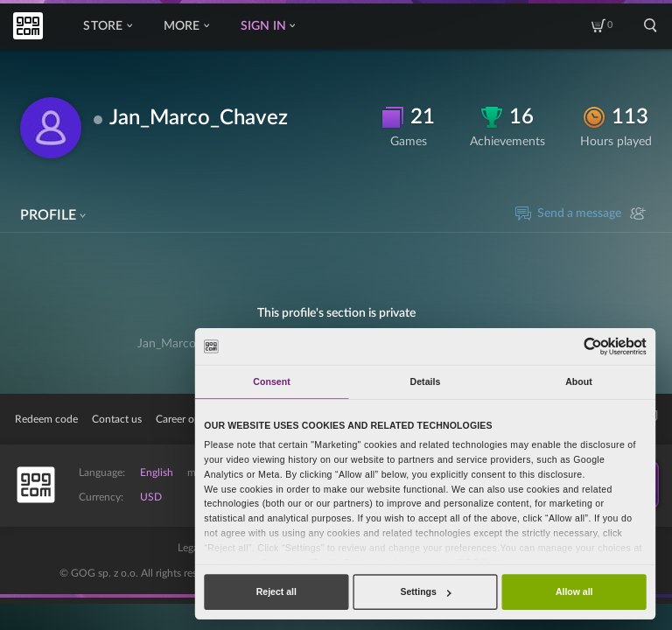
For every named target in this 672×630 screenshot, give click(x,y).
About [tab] (578, 381)
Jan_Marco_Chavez (198, 118)
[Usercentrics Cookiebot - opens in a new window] (592, 346)
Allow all (574, 591)
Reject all (276, 591)
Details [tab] (425, 381)
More (186, 26)
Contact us (117, 419)
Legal (189, 547)
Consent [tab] (271, 381)
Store (107, 26)
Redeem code (46, 419)
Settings (425, 591)
